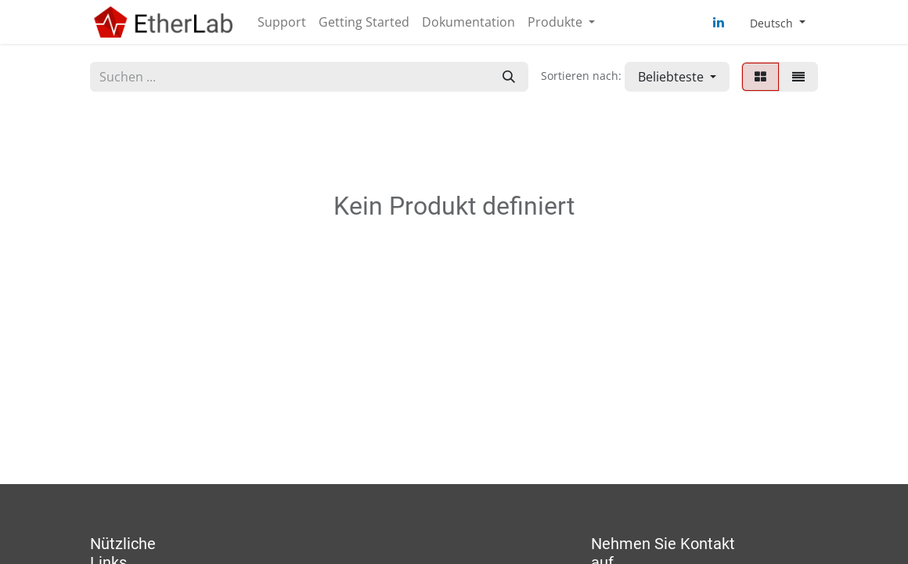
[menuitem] (281, 22)
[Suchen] (508, 77)
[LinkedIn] (718, 21)
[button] (677, 77)
